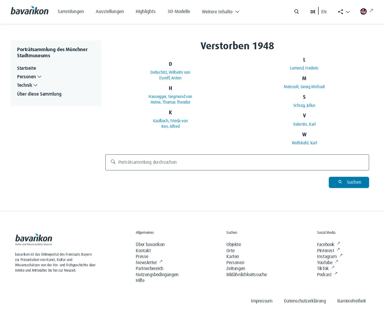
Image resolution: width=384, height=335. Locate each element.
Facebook (328, 245)
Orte (230, 250)
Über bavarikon (150, 244)
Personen (235, 262)
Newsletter (149, 263)
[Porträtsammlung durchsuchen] (237, 162)
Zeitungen (235, 268)
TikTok (325, 269)
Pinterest (328, 251)
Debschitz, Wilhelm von (170, 72)
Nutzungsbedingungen (157, 274)
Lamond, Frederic (304, 68)
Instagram (329, 257)
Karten (232, 256)
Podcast (327, 275)
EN (324, 12)
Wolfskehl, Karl (304, 143)
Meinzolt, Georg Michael (304, 87)
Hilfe (140, 280)
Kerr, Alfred (170, 126)
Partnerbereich (149, 268)
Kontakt (143, 250)
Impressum (261, 301)
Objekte (233, 244)
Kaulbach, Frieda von (170, 121)
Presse (142, 256)
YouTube (327, 263)
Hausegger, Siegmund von (170, 97)
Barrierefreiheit (351, 301)
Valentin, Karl (304, 124)
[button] (224, 10)
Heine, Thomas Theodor (170, 102)
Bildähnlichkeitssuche (246, 274)
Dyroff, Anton (170, 78)
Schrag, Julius (304, 105)
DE (312, 12)
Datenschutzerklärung (305, 301)
